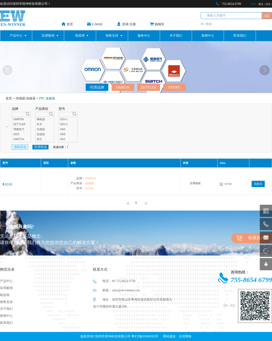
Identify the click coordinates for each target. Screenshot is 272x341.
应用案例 (48, 35)
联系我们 (239, 35)
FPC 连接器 (47, 98)
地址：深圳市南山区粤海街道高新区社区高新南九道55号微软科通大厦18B (132, 302)
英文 (260, 4)
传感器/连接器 (26, 98)
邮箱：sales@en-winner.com (116, 290)
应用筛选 (40, 147)
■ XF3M (7, 184)
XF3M (228, 184)
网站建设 (169, 336)
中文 (253, 4)
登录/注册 (129, 24)
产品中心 (16, 35)
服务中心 (144, 35)
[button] (265, 70)
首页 (70, 24)
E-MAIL (97, 24)
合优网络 (185, 336)
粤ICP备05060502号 (144, 336)
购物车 (159, 24)
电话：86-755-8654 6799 (114, 281)
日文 (268, 4)
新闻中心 (208, 35)
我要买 (258, 184)
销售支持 (112, 35)
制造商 (80, 35)
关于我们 (176, 35)
